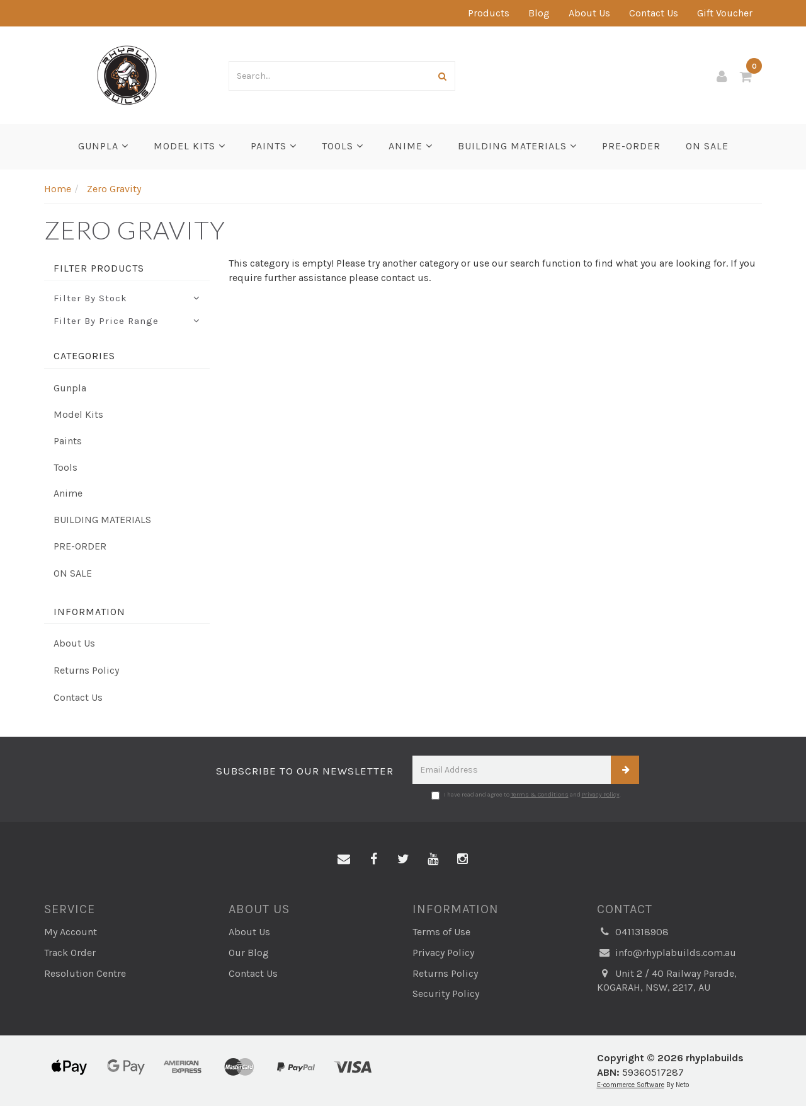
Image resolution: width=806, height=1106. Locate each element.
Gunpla (103, 146)
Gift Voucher (724, 13)
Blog (539, 13)
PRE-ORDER (631, 146)
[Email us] (343, 859)
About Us (589, 13)
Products (488, 13)
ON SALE (707, 146)
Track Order (70, 953)
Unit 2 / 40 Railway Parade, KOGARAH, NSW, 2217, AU (667, 980)
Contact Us (653, 13)
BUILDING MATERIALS (517, 146)
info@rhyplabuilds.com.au (666, 953)
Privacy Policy (601, 794)
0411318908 (633, 932)
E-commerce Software (630, 1085)
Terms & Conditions (540, 794)
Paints (274, 146)
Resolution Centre (85, 973)
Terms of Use (441, 932)
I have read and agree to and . (526, 795)
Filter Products (99, 268)
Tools (342, 146)
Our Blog (249, 953)
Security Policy (445, 993)
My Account (70, 932)
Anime (411, 146)
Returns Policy (86, 670)
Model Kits (189, 146)
